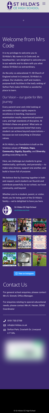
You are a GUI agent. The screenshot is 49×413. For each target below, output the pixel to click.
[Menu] (44, 3)
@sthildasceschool (21, 210)
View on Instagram (24, 273)
